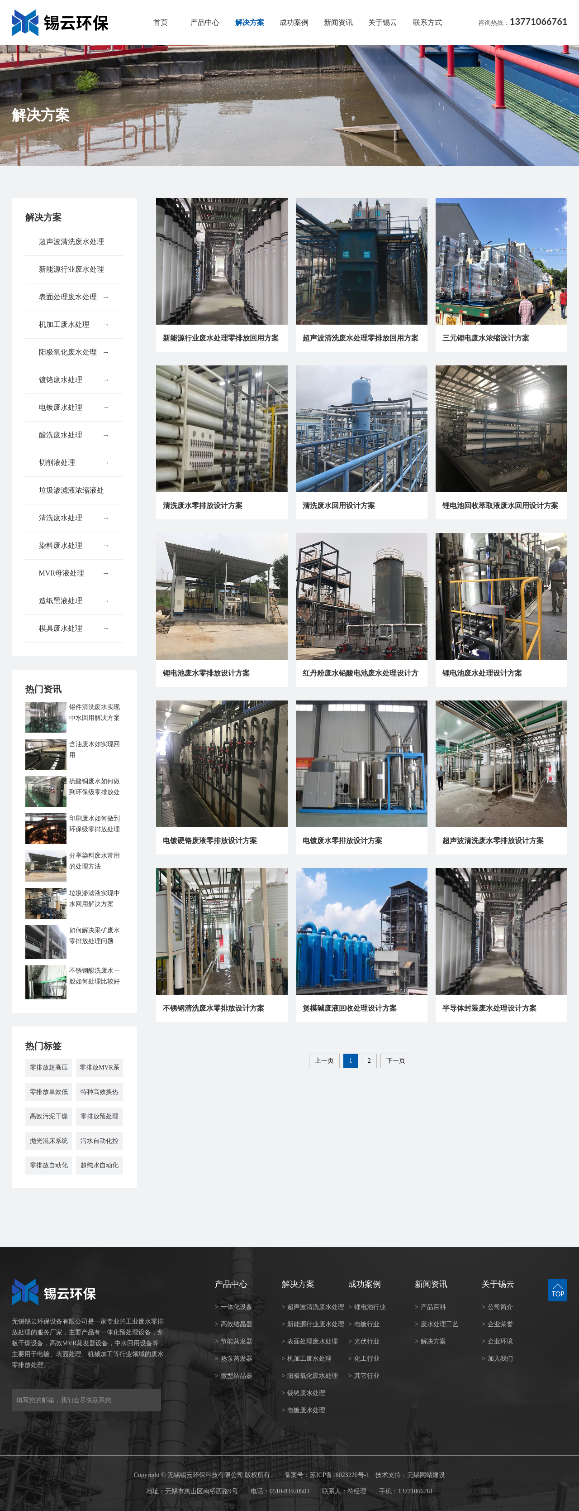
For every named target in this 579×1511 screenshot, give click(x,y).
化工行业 (364, 1358)
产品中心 (204, 22)
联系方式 (427, 22)
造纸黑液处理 (74, 600)
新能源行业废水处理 (74, 274)
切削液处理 (74, 462)
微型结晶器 (233, 1375)
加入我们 (497, 1358)
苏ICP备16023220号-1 (339, 1475)
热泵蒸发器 (233, 1358)
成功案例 (294, 22)
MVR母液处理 (74, 573)
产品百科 (430, 1307)
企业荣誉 (497, 1324)
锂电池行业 (367, 1307)
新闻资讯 (338, 22)
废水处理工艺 (437, 1324)
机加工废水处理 (74, 324)
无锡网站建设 (426, 1475)
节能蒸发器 (233, 1341)
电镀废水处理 (74, 407)
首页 (160, 22)
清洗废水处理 (74, 518)
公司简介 (497, 1307)
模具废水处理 (74, 628)
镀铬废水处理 (74, 379)
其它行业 (364, 1375)
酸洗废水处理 (74, 435)
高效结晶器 (233, 1324)
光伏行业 (364, 1341)
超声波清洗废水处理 (74, 246)
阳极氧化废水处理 (74, 352)
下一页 (395, 1060)
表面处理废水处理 (74, 297)
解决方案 (249, 22)
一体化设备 (233, 1307)
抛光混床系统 (49, 1140)
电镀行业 (364, 1324)
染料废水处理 (74, 545)
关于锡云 (382, 22)
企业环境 (497, 1341)
